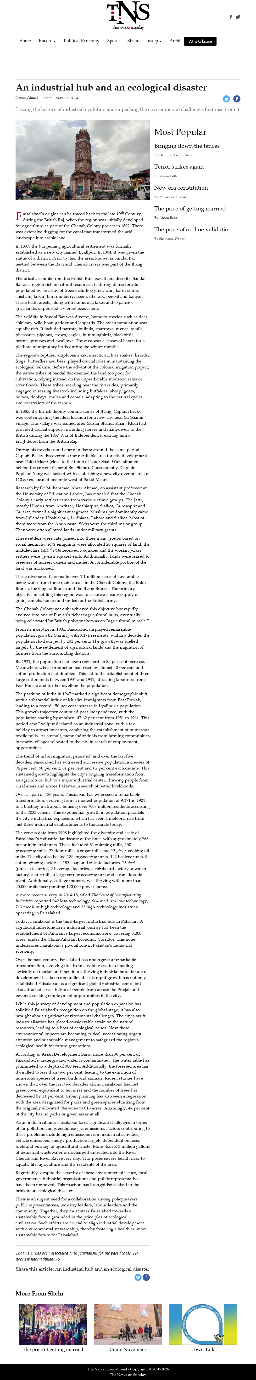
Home (25, 40)
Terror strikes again (179, 166)
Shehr (133, 40)
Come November (128, 1349)
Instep (152, 40)
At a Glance (200, 41)
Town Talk (202, 1349)
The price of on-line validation (193, 229)
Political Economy (81, 40)
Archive (177, 40)
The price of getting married (190, 208)
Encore (45, 40)
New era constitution (181, 187)
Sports (113, 40)
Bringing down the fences (187, 145)
